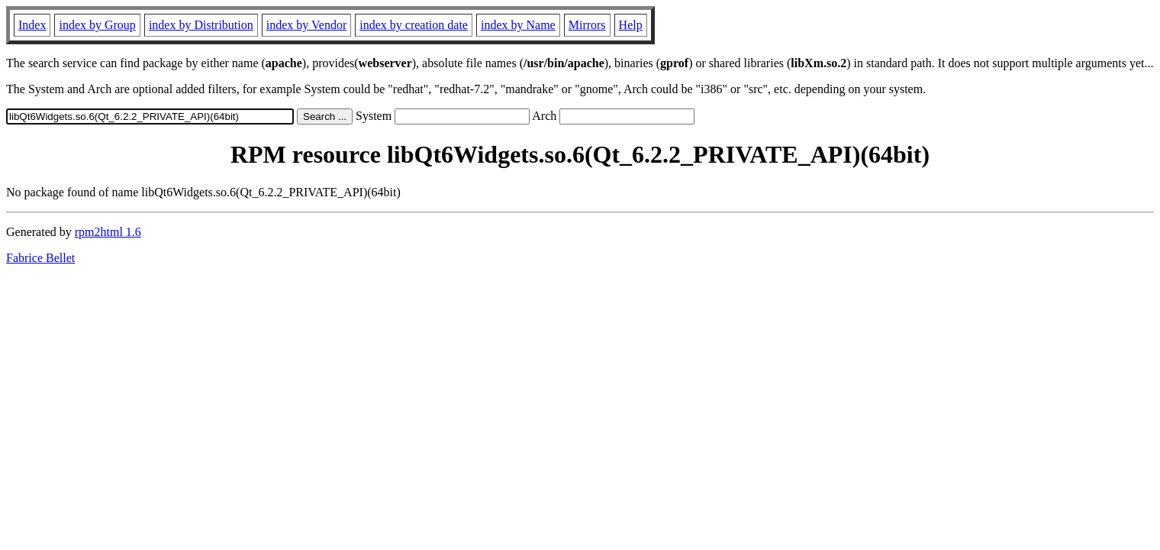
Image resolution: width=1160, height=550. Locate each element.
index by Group (97, 24)
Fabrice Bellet (40, 257)
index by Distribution (201, 24)
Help (631, 24)
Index (32, 24)
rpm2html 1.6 (108, 231)
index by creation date (413, 24)
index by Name (518, 24)
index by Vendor (306, 24)
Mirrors (587, 24)
